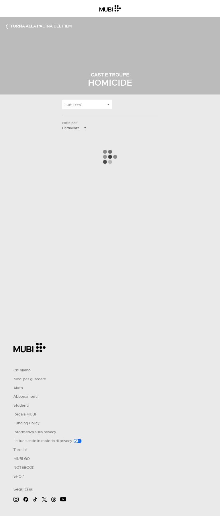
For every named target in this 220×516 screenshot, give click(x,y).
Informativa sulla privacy (34, 432)
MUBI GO (21, 458)
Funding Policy (26, 423)
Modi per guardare (29, 379)
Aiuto (18, 387)
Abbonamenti (25, 396)
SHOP (18, 476)
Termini (20, 449)
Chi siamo (22, 370)
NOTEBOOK (23, 467)
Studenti (21, 405)
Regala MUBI (24, 414)
